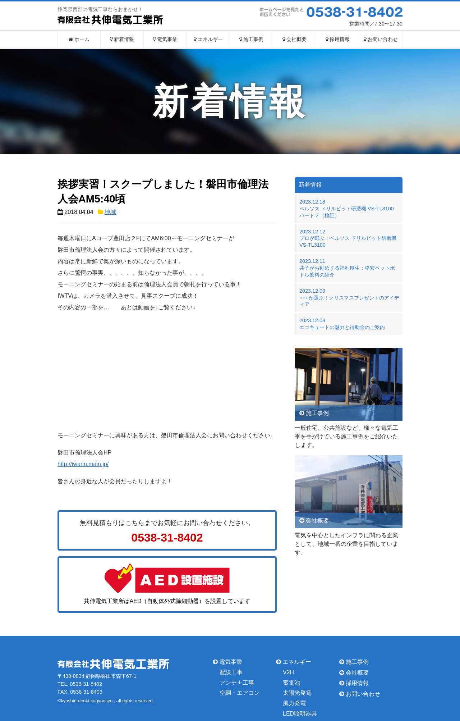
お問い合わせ (381, 39)
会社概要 (294, 39)
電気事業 (165, 39)
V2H (288, 672)
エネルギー (208, 39)
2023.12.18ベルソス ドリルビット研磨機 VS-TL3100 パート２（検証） (349, 208)
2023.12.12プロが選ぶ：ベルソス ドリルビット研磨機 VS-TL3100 (347, 238)
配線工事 (231, 672)
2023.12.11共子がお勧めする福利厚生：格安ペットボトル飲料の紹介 (347, 267)
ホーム (79, 39)
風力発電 (294, 703)
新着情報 (122, 39)
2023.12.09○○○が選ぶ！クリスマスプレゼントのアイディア (349, 297)
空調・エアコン (240, 693)
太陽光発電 (297, 693)
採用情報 (338, 39)
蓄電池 (291, 682)
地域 (110, 212)
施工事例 (251, 39)
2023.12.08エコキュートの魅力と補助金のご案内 (342, 324)
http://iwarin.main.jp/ (83, 464)
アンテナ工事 (237, 682)
